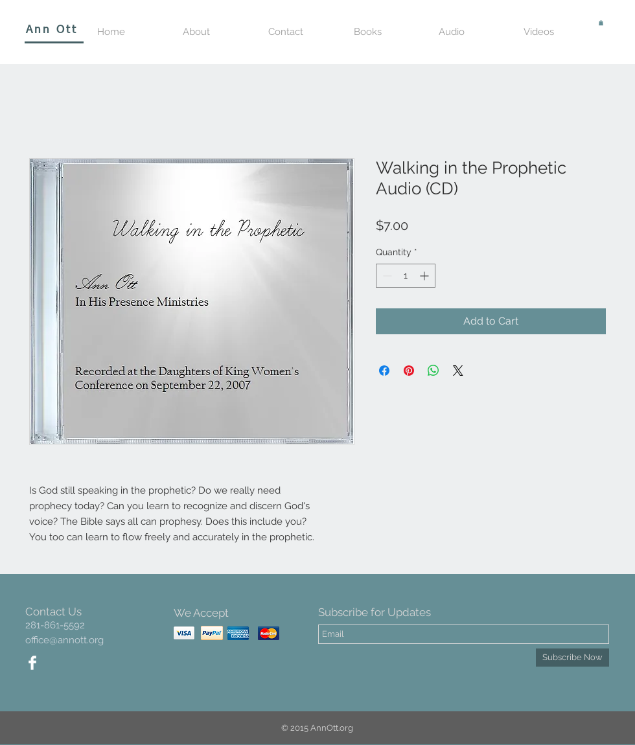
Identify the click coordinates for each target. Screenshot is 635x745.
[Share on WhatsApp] (433, 370)
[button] (601, 22)
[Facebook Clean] (32, 663)
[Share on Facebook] (384, 370)
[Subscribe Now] (572, 657)
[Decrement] (386, 275)
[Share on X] (458, 370)
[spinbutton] (405, 275)
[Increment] (425, 275)
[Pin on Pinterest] (409, 370)
